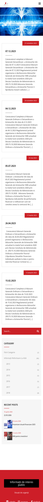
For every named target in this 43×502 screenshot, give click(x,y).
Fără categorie (9, 352)
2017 (8, 387)
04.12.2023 (10, 108)
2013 (8, 364)
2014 (8, 369)
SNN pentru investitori (20, 436)
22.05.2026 (7, 415)
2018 (8, 393)
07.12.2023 (10, 51)
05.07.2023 (10, 165)
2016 (8, 381)
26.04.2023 (10, 223)
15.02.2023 (10, 280)
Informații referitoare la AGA (15, 358)
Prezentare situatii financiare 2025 (23, 424)
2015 (8, 375)
